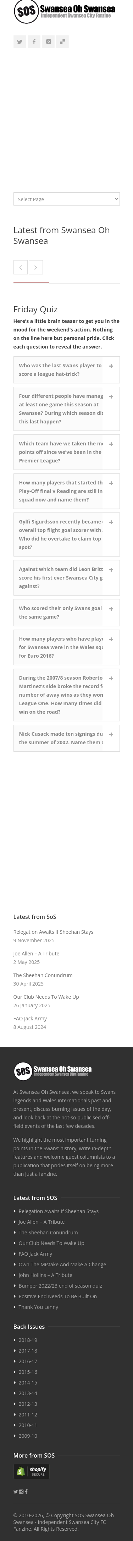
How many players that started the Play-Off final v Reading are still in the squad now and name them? (65, 491)
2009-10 (28, 1435)
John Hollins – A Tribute (45, 1275)
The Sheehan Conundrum (43, 975)
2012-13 (28, 1403)
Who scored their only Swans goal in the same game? (63, 612)
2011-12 (28, 1414)
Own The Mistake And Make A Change (62, 1264)
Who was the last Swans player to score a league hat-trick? (60, 369)
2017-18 (28, 1350)
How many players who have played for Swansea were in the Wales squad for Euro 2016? (65, 647)
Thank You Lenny (38, 1307)
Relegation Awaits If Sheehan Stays (53, 931)
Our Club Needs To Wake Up (46, 996)
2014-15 (28, 1382)
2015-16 (28, 1372)
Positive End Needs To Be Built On (58, 1296)
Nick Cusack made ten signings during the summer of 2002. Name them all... (66, 738)
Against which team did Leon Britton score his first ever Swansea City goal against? (64, 577)
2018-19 (28, 1340)
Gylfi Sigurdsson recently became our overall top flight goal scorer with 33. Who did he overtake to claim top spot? (65, 534)
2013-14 (28, 1393)
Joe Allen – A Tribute (36, 953)
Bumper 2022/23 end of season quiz (60, 1285)
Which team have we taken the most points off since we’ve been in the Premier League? (64, 452)
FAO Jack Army (30, 1018)
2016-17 (28, 1361)
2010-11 (28, 1425)
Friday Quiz (35, 309)
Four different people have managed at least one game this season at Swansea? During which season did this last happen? (64, 409)
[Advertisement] (66, 116)
